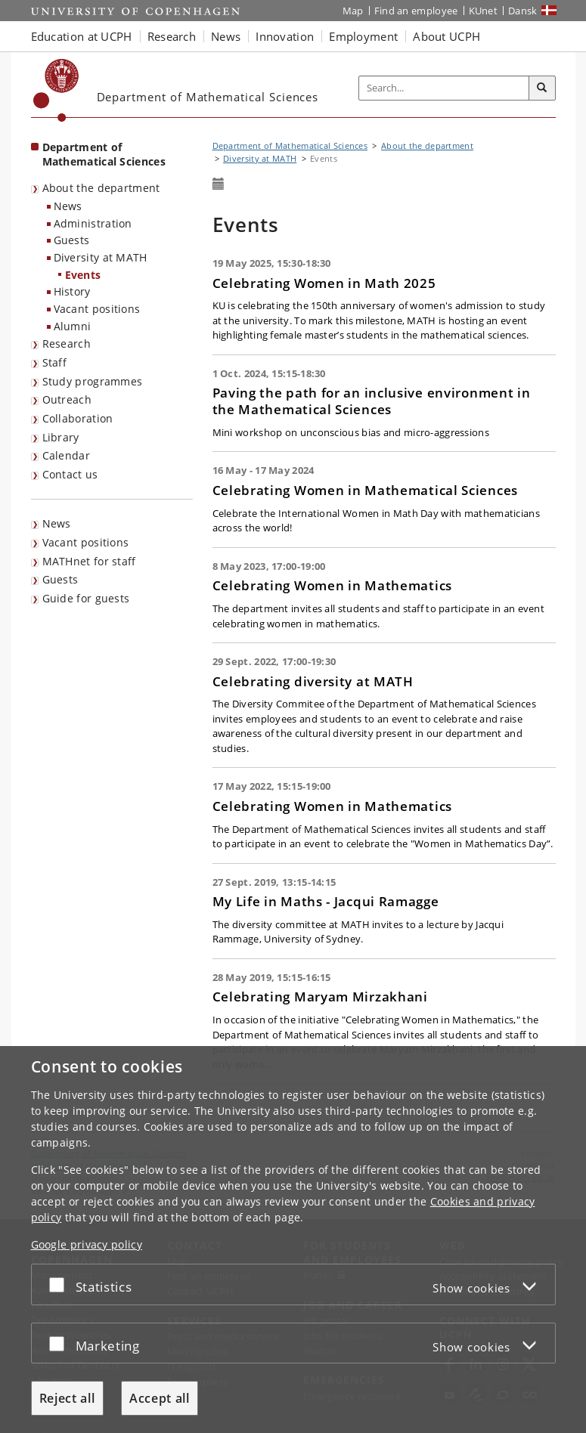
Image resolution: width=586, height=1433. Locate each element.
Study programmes (92, 381)
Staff (54, 362)
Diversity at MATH (100, 257)
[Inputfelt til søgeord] (444, 88)
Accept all (159, 1398)
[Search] (542, 88)
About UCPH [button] (446, 36)
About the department (101, 188)
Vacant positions (97, 309)
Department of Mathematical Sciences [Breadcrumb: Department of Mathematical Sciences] (290, 145)
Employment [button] (363, 36)
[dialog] (293, 1239)
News (68, 206)
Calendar (66, 455)
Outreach (66, 399)
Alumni (72, 326)
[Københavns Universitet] (56, 90)
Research (66, 343)
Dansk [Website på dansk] (523, 10)
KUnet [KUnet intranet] (483, 10)
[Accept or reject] (60, 1284)
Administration (93, 223)
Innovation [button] (285, 36)
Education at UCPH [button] (81, 36)
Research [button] (171, 36)
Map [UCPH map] (353, 10)
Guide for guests (86, 598)
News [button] (225, 36)
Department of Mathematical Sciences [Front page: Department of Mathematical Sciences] (104, 154)
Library (60, 437)
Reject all (67, 1398)
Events (83, 275)
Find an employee (416, 10)
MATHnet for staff (89, 561)
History (72, 291)
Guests (72, 240)
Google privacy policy (86, 1244)
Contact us (70, 474)
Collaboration (77, 418)
